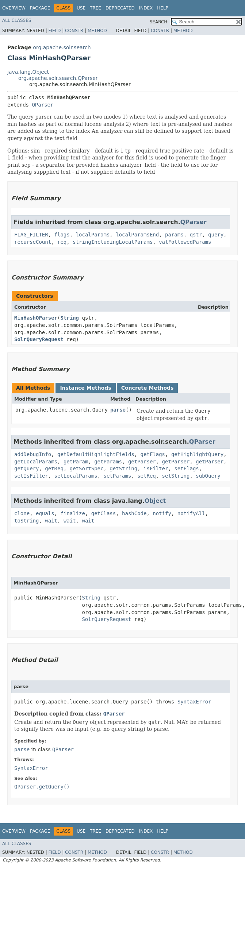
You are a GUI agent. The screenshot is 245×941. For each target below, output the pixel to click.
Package (40, 8)
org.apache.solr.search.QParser (58, 78)
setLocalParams (75, 476)
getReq (54, 468)
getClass (103, 513)
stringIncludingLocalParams (113, 242)
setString (176, 476)
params (174, 235)
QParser (42, 105)
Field (54, 30)
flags (62, 235)
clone (22, 513)
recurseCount (32, 242)
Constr (74, 30)
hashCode (134, 513)
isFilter (155, 468)
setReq (146, 476)
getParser (142, 461)
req (61, 242)
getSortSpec (87, 468)
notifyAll (191, 513)
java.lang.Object (28, 72)
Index (146, 8)
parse (118, 410)
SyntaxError (194, 702)
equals (45, 513)
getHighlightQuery (197, 454)
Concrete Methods (147, 388)
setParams (117, 476)
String (69, 318)
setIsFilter (31, 476)
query (215, 235)
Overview (14, 8)
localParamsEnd (137, 235)
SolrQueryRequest (39, 339)
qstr (196, 235)
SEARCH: (159, 21)
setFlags (186, 468)
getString (123, 468)
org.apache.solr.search (62, 47)
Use (81, 8)
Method (97, 30)
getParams (108, 461)
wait (51, 521)
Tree (95, 8)
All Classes (16, 20)
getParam (76, 461)
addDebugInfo (32, 454)
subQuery (208, 476)
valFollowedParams (185, 242)
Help (162, 8)
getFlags (153, 454)
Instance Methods (85, 388)
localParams (93, 235)
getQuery (26, 468)
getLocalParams (35, 461)
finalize (72, 513)
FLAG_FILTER (31, 235)
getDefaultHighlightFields (95, 454)
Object (155, 500)
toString (26, 521)
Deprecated (120, 8)
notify (162, 513)
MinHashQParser (35, 318)
